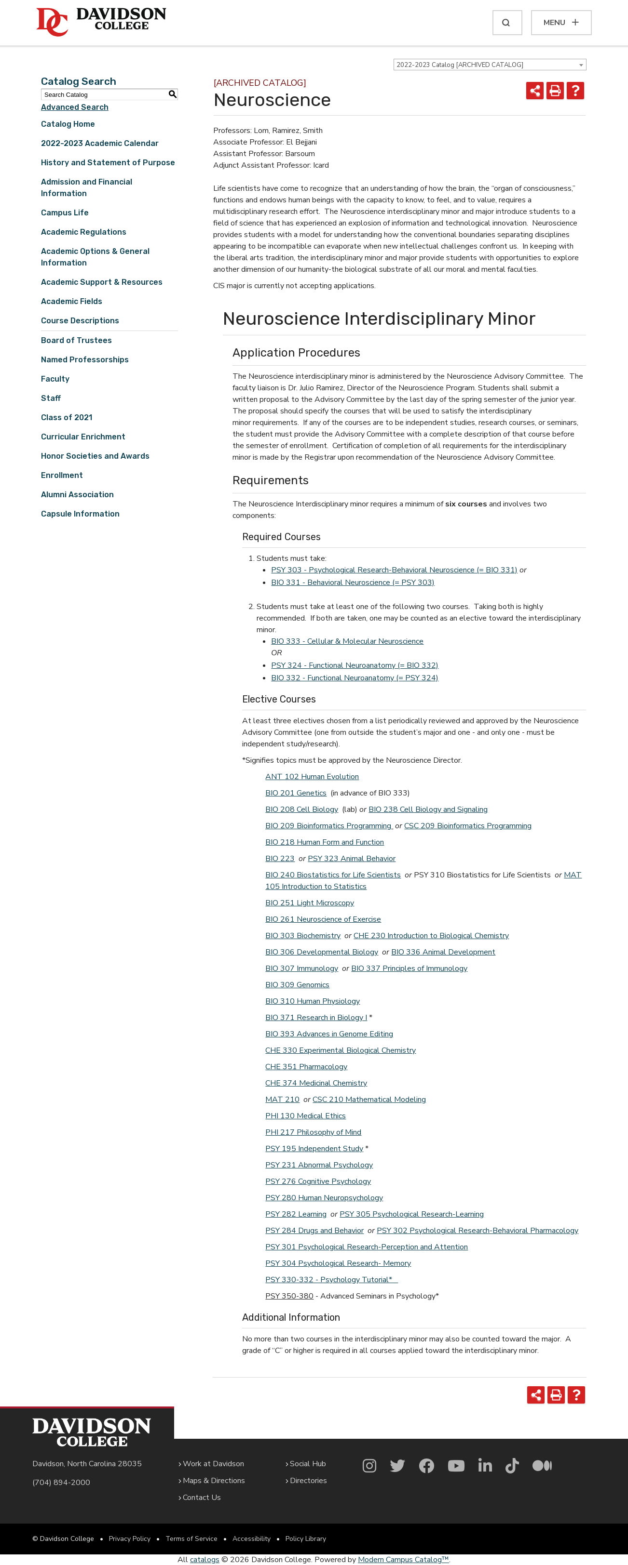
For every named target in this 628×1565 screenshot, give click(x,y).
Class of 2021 (66, 417)
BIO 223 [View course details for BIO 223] (280, 858)
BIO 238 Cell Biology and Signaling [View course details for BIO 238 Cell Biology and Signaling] (428, 809)
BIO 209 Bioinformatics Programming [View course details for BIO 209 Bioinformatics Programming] (328, 826)
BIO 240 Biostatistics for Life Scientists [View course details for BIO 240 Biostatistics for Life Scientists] (333, 875)
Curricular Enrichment (83, 436)
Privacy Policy (129, 1538)
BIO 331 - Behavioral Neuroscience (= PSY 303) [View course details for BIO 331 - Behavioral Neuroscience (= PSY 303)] (353, 582)
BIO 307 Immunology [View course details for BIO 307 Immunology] (301, 968)
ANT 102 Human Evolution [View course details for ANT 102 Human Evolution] (312, 776)
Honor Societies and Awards (95, 456)
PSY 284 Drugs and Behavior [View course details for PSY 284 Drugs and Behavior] (314, 1230)
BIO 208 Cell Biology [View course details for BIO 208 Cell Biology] (301, 809)
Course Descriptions (80, 320)
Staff (51, 398)
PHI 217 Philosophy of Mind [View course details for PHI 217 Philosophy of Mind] (313, 1132)
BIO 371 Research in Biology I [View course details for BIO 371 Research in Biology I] (316, 1017)
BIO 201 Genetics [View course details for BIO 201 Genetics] (296, 793)
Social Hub (308, 1464)
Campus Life (65, 212)
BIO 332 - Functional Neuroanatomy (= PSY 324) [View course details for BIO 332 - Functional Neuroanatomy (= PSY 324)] (354, 678)
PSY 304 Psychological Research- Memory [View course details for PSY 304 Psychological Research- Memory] (338, 1263)
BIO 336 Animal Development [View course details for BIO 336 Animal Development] (443, 952)
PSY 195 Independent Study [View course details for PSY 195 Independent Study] (314, 1148)
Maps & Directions (214, 1480)
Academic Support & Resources (102, 282)
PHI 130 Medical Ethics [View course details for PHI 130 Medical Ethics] (305, 1116)
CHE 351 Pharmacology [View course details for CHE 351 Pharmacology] (306, 1066)
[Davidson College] (101, 23)
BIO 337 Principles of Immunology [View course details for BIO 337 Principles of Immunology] (409, 968)
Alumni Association (77, 494)
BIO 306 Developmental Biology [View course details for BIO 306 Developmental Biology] (321, 952)
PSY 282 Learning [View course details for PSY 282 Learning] (296, 1214)
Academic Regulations (83, 232)
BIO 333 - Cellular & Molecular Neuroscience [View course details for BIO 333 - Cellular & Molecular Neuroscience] (347, 641)
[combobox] (490, 64)
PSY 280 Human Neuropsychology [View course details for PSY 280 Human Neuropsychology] (324, 1198)
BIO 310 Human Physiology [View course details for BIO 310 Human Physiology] (312, 1001)
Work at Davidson (213, 1464)
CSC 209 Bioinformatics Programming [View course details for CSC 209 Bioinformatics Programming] (468, 826)
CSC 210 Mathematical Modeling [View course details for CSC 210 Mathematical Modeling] (369, 1099)
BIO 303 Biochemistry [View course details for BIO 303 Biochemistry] (303, 935)
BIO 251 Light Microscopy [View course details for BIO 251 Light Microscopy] (309, 903)
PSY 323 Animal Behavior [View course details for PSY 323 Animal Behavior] (352, 858)
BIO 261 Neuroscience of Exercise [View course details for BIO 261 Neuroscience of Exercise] (323, 919)
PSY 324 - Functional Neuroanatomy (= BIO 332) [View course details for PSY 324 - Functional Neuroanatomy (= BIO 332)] (354, 665)
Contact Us (202, 1497)
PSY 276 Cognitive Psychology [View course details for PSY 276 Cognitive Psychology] (318, 1181)
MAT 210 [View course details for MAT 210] (282, 1099)
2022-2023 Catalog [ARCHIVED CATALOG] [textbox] (459, 65)
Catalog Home (68, 124)
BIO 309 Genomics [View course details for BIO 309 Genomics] (297, 985)
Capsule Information (80, 513)
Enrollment (62, 475)
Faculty (55, 379)
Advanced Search (75, 107)
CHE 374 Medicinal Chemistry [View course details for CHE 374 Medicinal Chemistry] (316, 1083)
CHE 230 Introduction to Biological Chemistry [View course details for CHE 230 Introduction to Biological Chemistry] (431, 935)
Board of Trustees (76, 340)
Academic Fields (71, 301)
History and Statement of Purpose (108, 162)
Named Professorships (85, 359)
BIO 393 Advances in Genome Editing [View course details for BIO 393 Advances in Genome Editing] (329, 1034)
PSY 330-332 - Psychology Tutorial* (331, 1279)
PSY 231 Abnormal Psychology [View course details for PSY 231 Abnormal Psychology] (319, 1165)
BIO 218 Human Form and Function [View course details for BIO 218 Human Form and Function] (324, 842)
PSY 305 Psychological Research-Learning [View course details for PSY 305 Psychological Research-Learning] (412, 1214)
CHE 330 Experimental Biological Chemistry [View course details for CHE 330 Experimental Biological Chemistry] (340, 1050)
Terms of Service (191, 1538)
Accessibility (251, 1538)
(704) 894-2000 (61, 1482)
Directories (308, 1480)
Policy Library (306, 1538)
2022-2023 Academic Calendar (100, 143)
